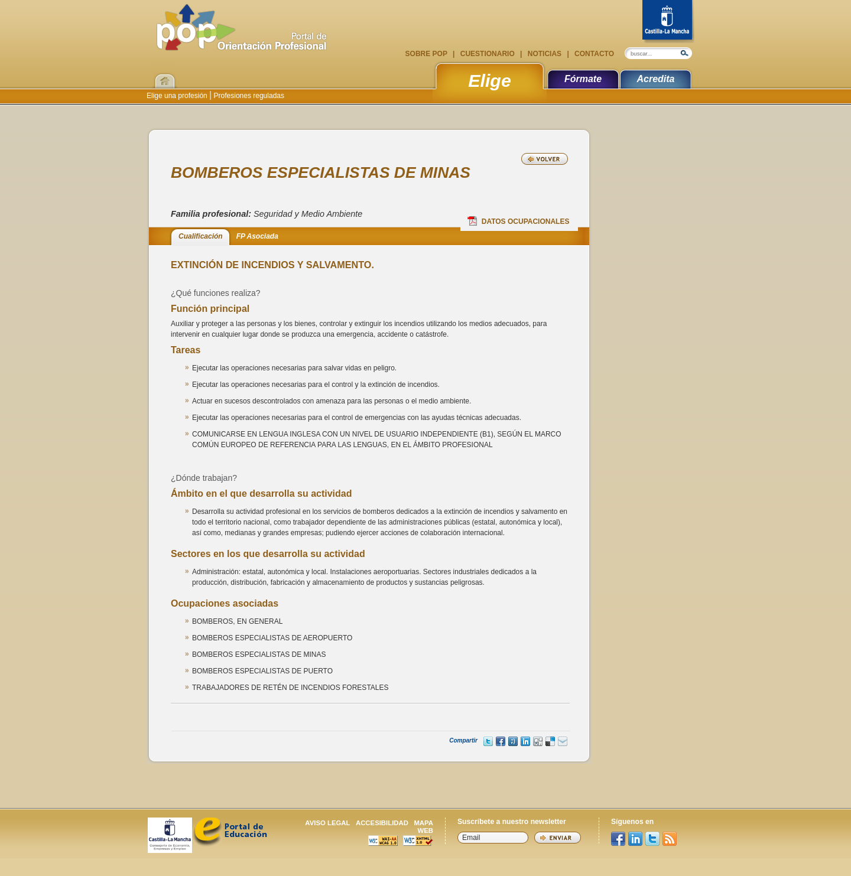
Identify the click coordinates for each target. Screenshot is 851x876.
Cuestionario (487, 54)
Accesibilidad (382, 822)
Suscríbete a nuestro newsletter (511, 822)
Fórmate (583, 79)
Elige (489, 80)
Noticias (544, 54)
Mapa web (423, 826)
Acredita (655, 79)
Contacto (593, 54)
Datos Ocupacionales (518, 221)
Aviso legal (327, 822)
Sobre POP (427, 54)
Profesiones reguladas (248, 96)
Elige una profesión (178, 96)
